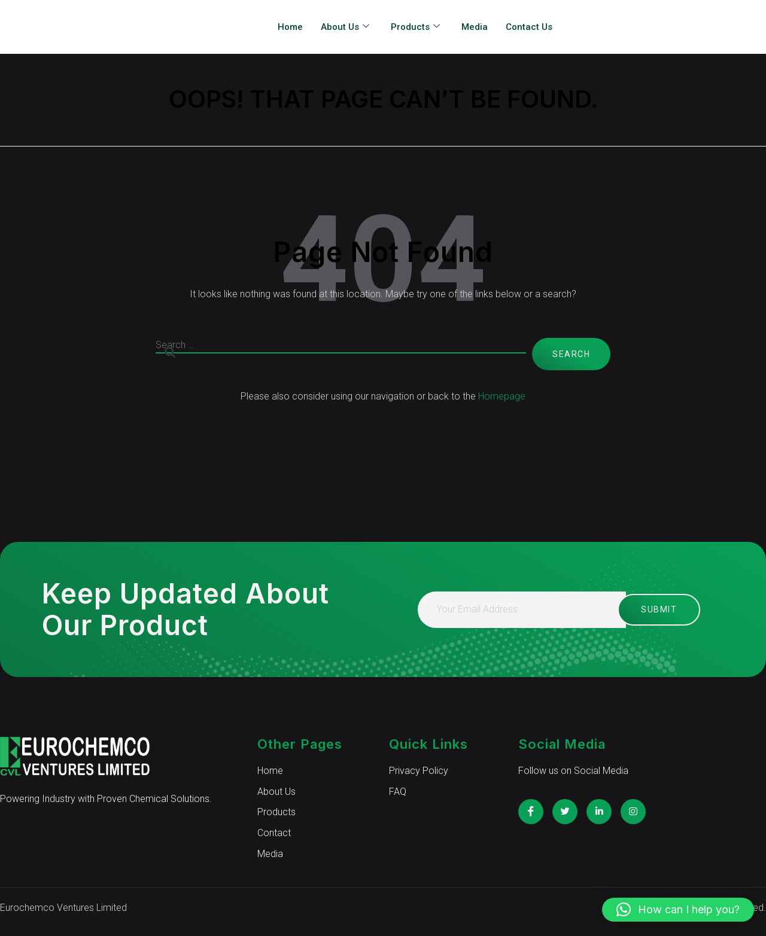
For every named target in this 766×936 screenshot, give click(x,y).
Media (474, 27)
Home (290, 27)
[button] (678, 910)
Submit (647, 609)
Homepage (501, 396)
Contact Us (529, 27)
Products (415, 27)
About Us (345, 27)
